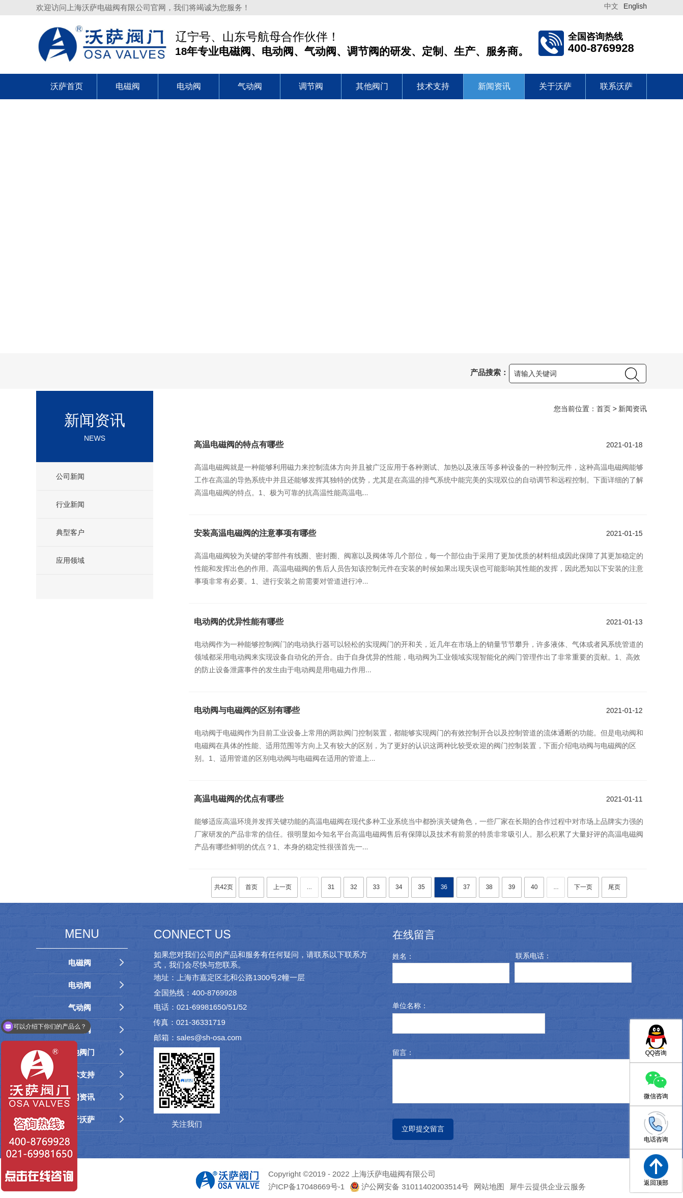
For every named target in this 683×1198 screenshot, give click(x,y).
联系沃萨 (616, 86)
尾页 (614, 887)
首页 (251, 887)
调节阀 (311, 86)
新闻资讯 (494, 86)
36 (444, 887)
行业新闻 (69, 504)
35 (421, 887)
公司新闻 (69, 476)
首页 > (606, 409)
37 (466, 887)
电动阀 (189, 86)
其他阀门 (372, 86)
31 (331, 887)
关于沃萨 (555, 86)
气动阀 (250, 86)
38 (489, 887)
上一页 (282, 887)
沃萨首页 (66, 86)
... (309, 887)
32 (353, 887)
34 (398, 887)
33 (376, 887)
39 (511, 887)
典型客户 (69, 532)
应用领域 (69, 560)
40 (534, 887)
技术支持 (433, 86)
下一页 (583, 887)
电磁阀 (128, 86)
